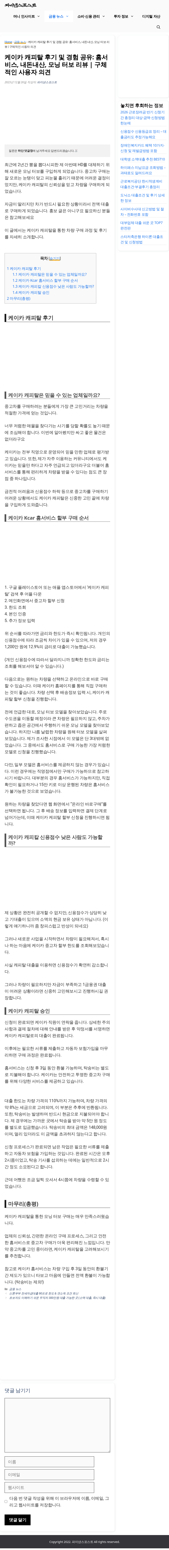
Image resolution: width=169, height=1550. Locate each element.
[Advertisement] (57, 117)
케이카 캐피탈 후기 (24, 270)
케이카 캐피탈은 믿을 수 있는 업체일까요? (49, 276)
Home (8, 43)
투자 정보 (126, 17)
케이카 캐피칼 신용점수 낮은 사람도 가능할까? (53, 288)
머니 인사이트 (29, 17)
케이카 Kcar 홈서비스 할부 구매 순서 (45, 282)
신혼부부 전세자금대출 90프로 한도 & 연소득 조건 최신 (43, 1295)
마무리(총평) (18, 300)
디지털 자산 (151, 17)
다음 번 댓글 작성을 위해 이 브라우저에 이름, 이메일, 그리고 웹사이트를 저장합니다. (59, 1503)
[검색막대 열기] (158, 28)
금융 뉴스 (61, 17)
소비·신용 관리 (93, 17)
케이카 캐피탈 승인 (30, 293)
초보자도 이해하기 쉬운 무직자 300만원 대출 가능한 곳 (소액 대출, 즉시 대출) (57, 1299)
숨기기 (54, 260)
